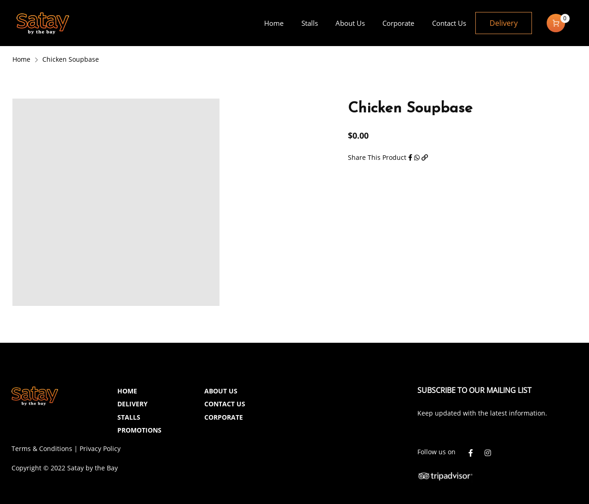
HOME (127, 391)
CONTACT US (224, 403)
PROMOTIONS (139, 430)
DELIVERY (132, 403)
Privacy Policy (100, 448)
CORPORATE (223, 417)
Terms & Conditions (42, 448)
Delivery (504, 23)
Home (21, 59)
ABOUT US (220, 391)
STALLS (128, 417)
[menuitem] (273, 23)
